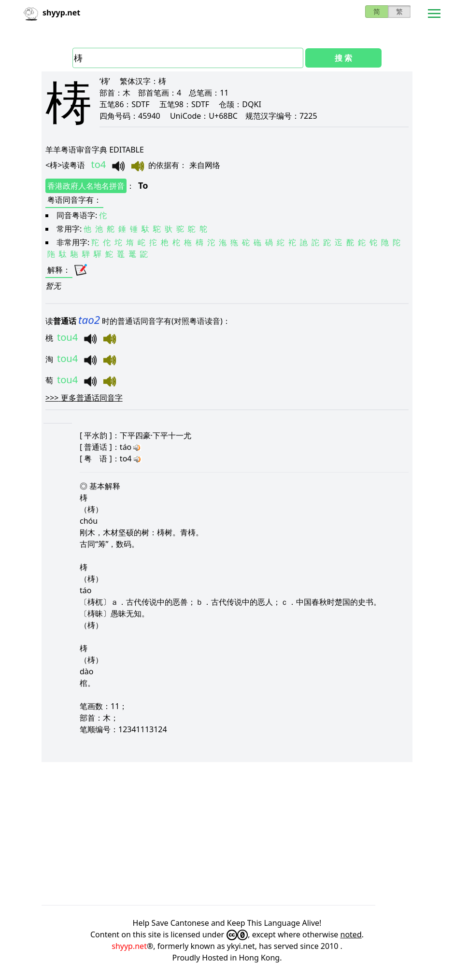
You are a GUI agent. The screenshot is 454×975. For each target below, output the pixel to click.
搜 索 (343, 58)
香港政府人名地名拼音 (86, 186)
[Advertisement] (227, 833)
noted (351, 934)
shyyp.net (129, 946)
